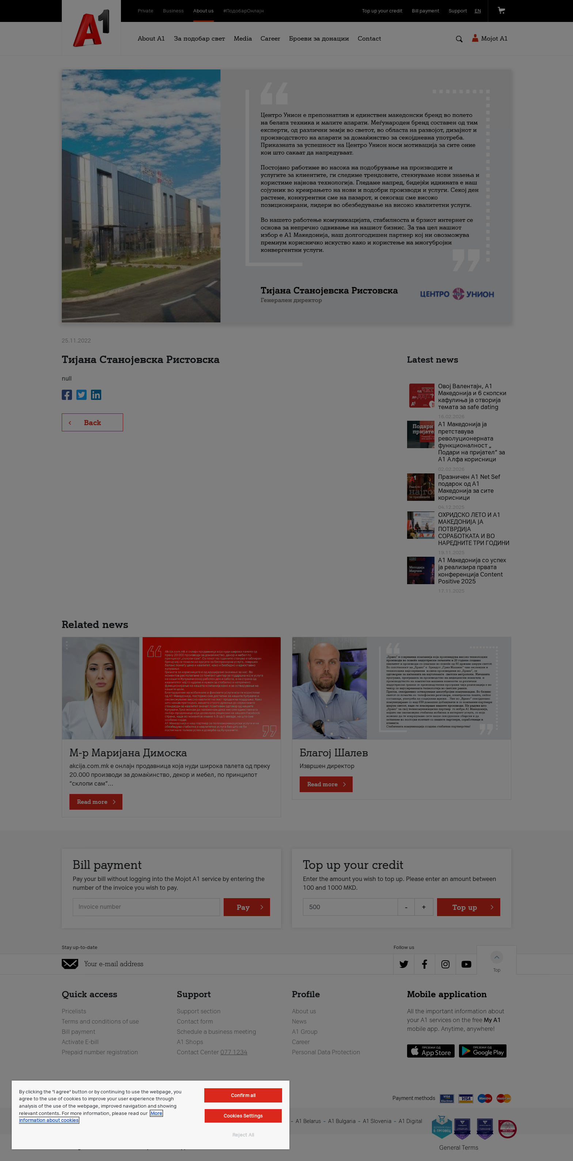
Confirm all (243, 1095)
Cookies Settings (243, 1116)
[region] (150, 1115)
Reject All (243, 1135)
